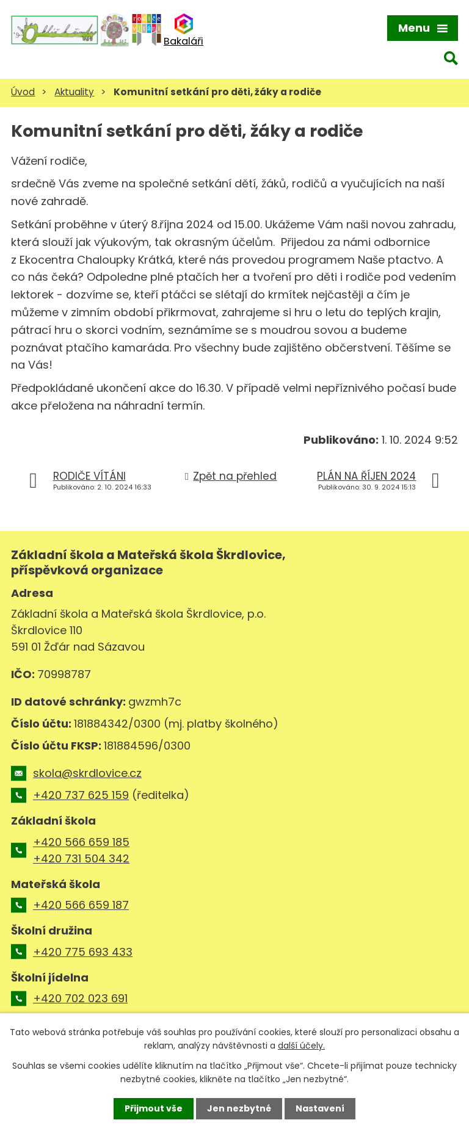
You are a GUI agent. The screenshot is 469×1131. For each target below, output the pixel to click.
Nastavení (320, 1108)
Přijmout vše (154, 1108)
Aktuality (74, 91)
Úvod (23, 91)
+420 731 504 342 (81, 858)
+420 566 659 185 (81, 842)
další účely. (301, 1045)
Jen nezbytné (239, 1108)
